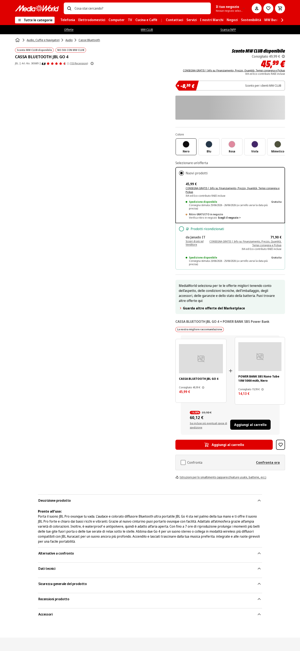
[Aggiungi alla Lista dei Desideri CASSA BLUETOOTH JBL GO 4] (280, 445)
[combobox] (141, 8)
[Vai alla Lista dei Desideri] (268, 8)
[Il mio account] (257, 8)
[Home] (18, 40)
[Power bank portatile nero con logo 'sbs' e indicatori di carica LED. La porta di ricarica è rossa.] (259, 356)
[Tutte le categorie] (35, 20)
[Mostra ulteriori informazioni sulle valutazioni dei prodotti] (92, 63)
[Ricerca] (69, 8)
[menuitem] (68, 20)
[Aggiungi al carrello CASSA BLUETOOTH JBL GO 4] (224, 445)
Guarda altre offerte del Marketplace (212, 308)
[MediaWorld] (37, 8)
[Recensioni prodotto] (54, 63)
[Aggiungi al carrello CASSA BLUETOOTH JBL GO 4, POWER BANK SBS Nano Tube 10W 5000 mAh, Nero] (250, 425)
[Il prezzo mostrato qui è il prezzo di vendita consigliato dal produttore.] (283, 56)
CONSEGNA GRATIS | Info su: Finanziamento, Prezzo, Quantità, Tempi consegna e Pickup (234, 70)
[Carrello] (280, 8)
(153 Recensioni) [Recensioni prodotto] (79, 63)
